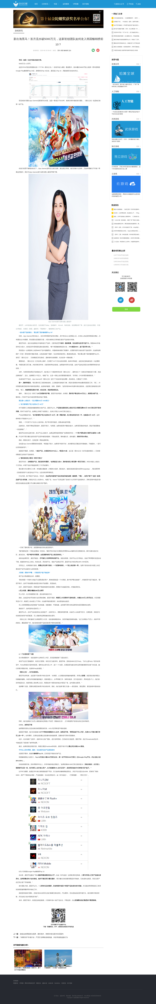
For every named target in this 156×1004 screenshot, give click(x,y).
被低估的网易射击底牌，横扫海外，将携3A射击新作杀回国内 (38, 934)
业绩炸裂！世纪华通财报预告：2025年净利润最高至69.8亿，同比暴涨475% (127, 238)
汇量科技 (63, 983)
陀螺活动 (38, 983)
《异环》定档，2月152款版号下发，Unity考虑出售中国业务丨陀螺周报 (127, 227)
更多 (138, 64)
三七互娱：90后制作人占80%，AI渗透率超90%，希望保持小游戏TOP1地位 (127, 241)
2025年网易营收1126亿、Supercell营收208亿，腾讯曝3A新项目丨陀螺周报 (127, 231)
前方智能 (69, 983)
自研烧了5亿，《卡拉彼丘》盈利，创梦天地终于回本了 (127, 21)
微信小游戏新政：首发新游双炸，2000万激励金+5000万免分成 (127, 46)
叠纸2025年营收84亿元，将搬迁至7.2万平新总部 (127, 43)
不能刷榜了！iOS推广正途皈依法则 (55, 968)
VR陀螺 (21, 983)
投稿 (126, 309)
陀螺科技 (15, 983)
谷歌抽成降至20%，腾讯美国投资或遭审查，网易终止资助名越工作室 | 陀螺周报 (127, 223)
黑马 (59, 50)
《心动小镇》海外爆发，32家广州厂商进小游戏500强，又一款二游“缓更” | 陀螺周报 (127, 220)
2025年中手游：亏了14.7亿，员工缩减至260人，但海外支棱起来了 (127, 32)
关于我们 (56, 996)
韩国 (62, 50)
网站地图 (68, 996)
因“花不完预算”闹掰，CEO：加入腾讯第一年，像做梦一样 (127, 29)
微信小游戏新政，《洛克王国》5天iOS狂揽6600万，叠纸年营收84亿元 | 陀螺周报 (127, 209)
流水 (69, 50)
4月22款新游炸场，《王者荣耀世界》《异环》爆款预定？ (127, 18)
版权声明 (62, 996)
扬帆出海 (44, 983)
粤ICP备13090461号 (77, 996)
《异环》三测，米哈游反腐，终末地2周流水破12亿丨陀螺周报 (127, 234)
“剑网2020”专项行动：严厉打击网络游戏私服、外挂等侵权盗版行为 (40, 937)
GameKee (57, 983)
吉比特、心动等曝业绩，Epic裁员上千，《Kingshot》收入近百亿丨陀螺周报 (127, 213)
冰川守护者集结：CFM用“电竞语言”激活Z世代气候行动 (127, 25)
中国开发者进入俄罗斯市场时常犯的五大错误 (126, 50)
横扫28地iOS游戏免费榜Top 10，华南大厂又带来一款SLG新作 (127, 39)
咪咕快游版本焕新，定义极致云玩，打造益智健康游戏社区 (127, 36)
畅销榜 (66, 50)
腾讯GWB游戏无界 (30, 983)
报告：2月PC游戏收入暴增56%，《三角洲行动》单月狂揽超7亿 (127, 216)
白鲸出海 (50, 983)
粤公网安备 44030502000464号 (92, 996)
